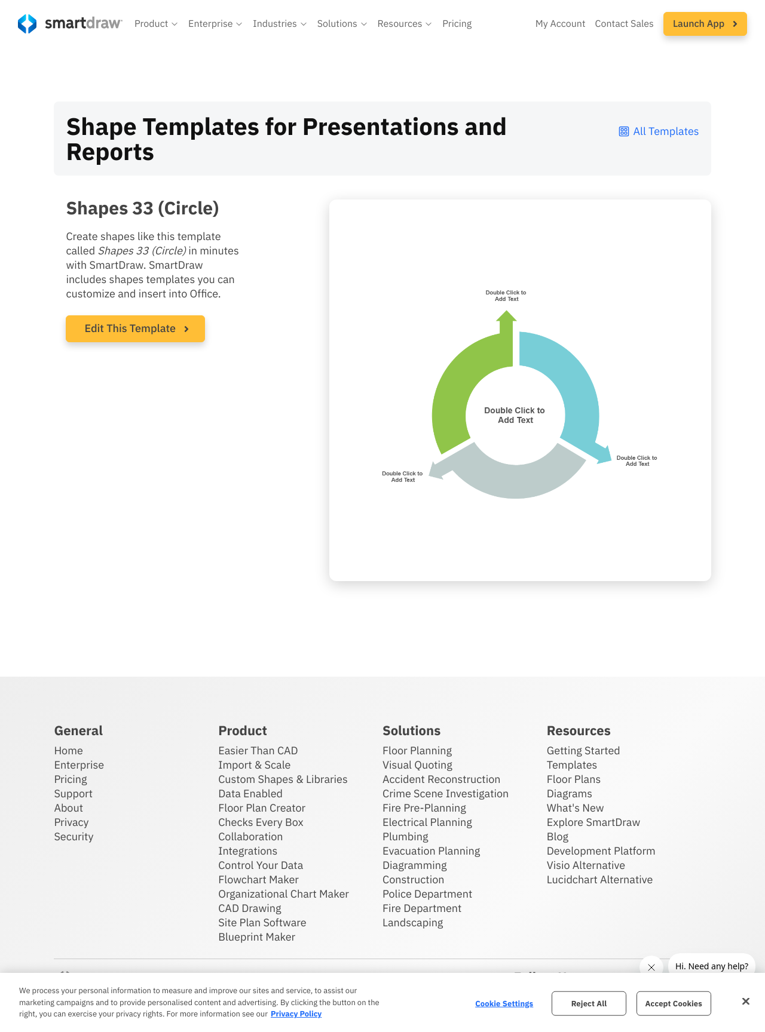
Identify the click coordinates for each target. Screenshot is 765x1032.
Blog (557, 836)
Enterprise (79, 765)
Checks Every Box (261, 822)
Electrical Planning (427, 822)
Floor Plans (574, 779)
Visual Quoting (417, 765)
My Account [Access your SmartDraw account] (561, 24)
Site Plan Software (262, 922)
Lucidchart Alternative (600, 879)
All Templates (658, 131)
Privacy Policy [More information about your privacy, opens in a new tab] (296, 1014)
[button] (156, 24)
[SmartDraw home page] (70, 23)
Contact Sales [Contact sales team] (624, 24)
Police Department (427, 894)
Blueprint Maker (256, 937)
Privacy (71, 822)
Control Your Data (260, 865)
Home (68, 750)
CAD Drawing (249, 908)
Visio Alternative (586, 865)
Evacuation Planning (431, 851)
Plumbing (405, 836)
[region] (382, 1002)
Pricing (70, 779)
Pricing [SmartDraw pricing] (457, 24)
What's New (575, 808)
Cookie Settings (504, 1003)
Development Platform (601, 851)
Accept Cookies (673, 1003)
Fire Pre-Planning (424, 808)
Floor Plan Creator (261, 808)
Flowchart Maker (258, 879)
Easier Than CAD (258, 750)
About (68, 808)
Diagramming (414, 865)
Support (73, 793)
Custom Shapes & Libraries (283, 779)
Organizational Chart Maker (283, 894)
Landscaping (412, 922)
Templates (572, 765)
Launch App (705, 24)
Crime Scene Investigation (445, 793)
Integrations (247, 851)
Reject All (589, 1003)
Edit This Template (130, 328)
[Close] (746, 1001)
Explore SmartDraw (593, 822)
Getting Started (583, 750)
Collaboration (250, 836)
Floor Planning (417, 750)
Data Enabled (250, 793)
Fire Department (421, 908)
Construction (413, 879)
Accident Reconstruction (441, 779)
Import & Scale (254, 765)
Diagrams (569, 793)
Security (73, 836)
